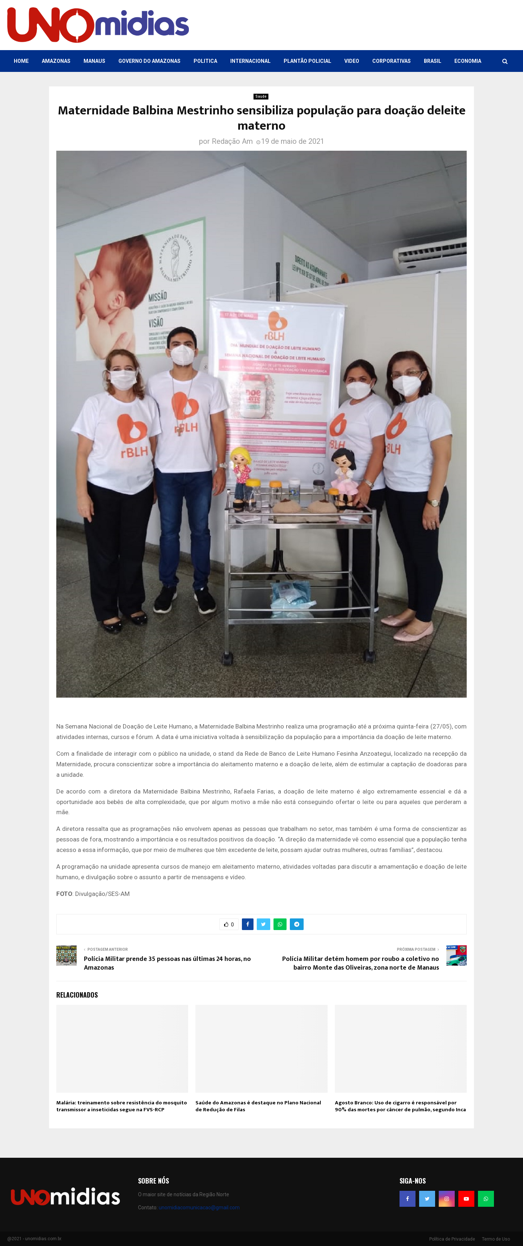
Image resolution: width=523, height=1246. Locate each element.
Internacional (250, 61)
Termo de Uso (496, 1239)
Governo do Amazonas (149, 61)
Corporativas (391, 61)
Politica (205, 61)
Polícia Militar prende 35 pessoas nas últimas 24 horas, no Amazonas (167, 963)
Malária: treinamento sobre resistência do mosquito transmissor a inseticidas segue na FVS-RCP (121, 1106)
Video (351, 61)
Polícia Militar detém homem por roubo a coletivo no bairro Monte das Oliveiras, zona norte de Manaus (360, 963)
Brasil (432, 61)
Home (21, 61)
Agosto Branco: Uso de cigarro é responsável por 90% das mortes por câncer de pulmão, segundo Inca (400, 1106)
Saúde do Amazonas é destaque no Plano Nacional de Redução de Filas (258, 1106)
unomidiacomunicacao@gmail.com (199, 1207)
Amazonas (56, 61)
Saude (261, 96)
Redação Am (232, 141)
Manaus (94, 61)
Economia (467, 61)
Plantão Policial (307, 61)
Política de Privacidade (452, 1239)
